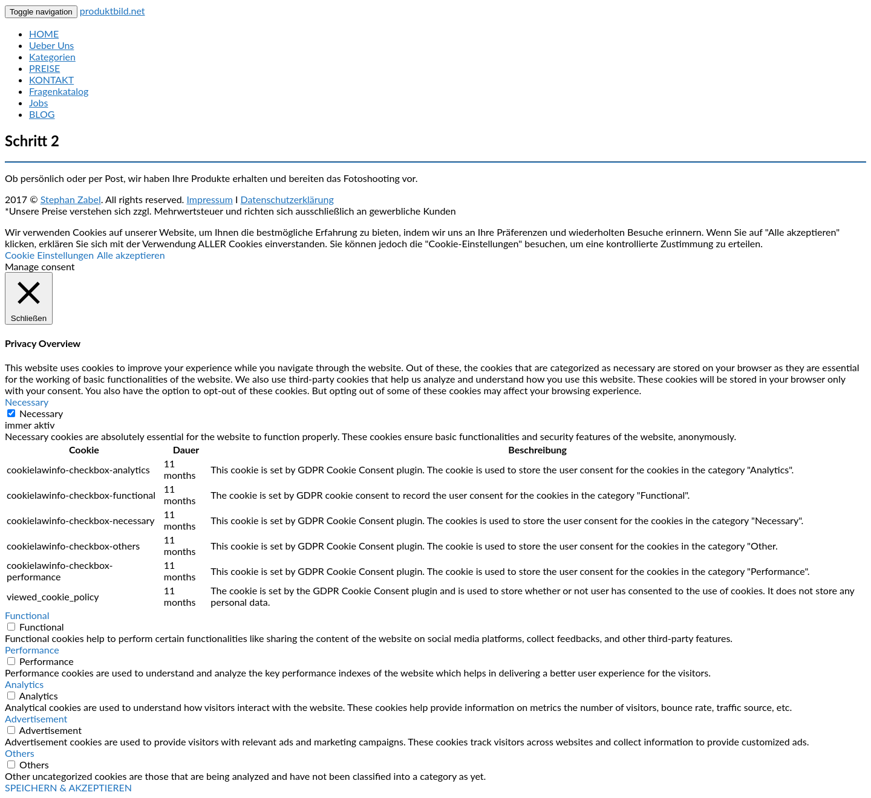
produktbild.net (112, 10)
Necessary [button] (26, 401)
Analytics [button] (24, 684)
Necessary (41, 413)
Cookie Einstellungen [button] (49, 255)
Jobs (38, 102)
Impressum (209, 199)
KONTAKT (51, 79)
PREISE (44, 68)
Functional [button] (27, 615)
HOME (44, 33)
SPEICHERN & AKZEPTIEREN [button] (68, 787)
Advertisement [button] (36, 718)
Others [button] (19, 753)
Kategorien (52, 56)
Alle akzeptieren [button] (131, 255)
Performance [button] (32, 649)
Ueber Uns (51, 45)
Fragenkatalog (58, 91)
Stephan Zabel (71, 199)
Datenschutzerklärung (287, 199)
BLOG (42, 114)
